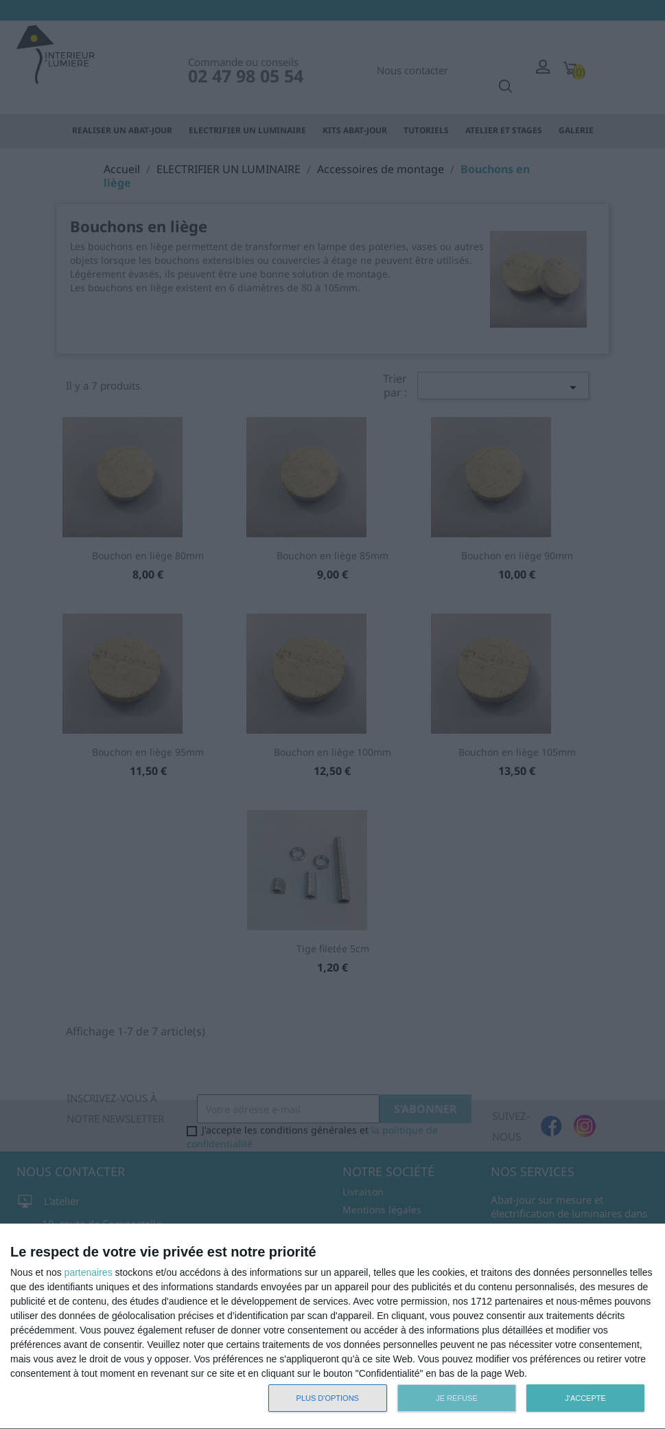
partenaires (89, 1272)
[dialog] (332, 1326)
